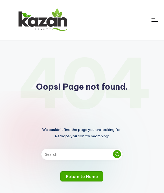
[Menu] (154, 20)
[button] (117, 154)
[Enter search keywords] (82, 154)
